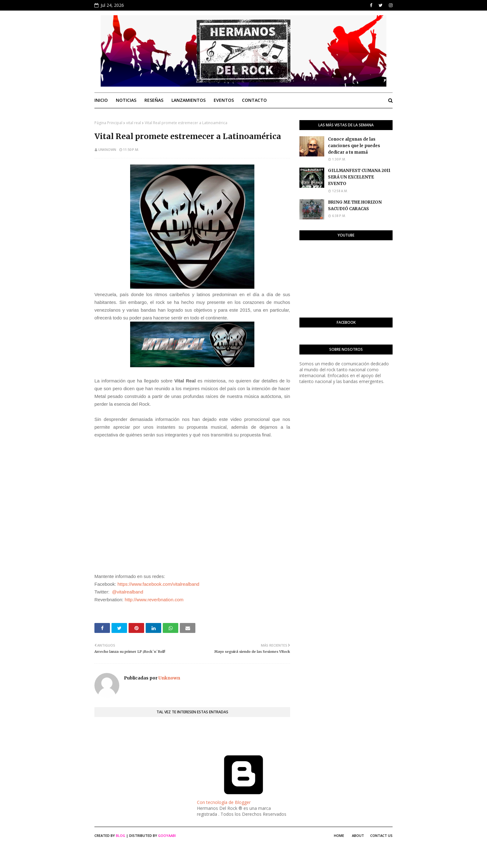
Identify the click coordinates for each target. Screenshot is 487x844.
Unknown (107, 149)
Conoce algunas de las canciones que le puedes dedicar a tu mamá (354, 146)
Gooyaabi (167, 835)
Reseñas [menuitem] (153, 100)
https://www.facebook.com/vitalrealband (158, 584)
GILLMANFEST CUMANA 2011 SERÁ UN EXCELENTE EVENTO (359, 177)
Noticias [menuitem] (126, 100)
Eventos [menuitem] (224, 100)
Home (339, 835)
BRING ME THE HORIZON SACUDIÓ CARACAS (355, 205)
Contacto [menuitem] (254, 100)
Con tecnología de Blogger (243, 799)
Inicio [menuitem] (101, 100)
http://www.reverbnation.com (154, 599)
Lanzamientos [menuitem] (188, 100)
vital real (133, 122)
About (358, 835)
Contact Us (381, 835)
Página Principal (108, 122)
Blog (120, 835)
